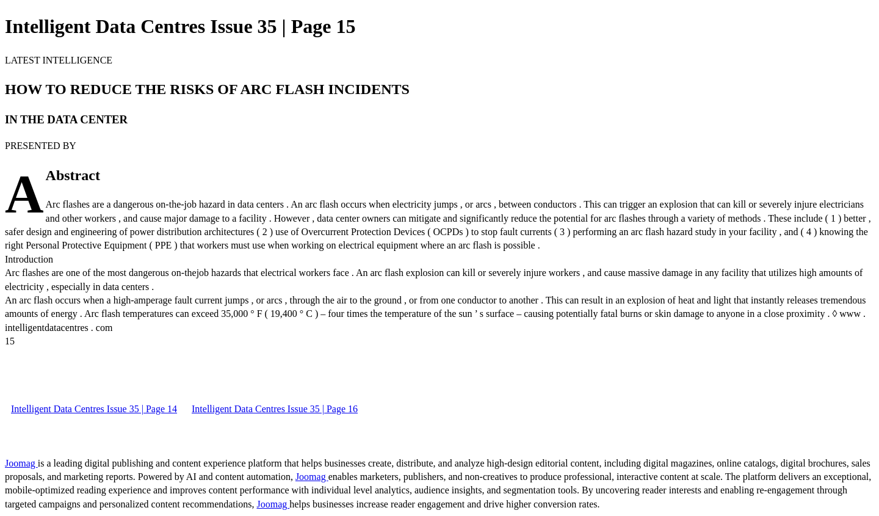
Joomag (21, 463)
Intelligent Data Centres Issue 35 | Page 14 (94, 409)
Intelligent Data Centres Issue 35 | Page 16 (275, 409)
